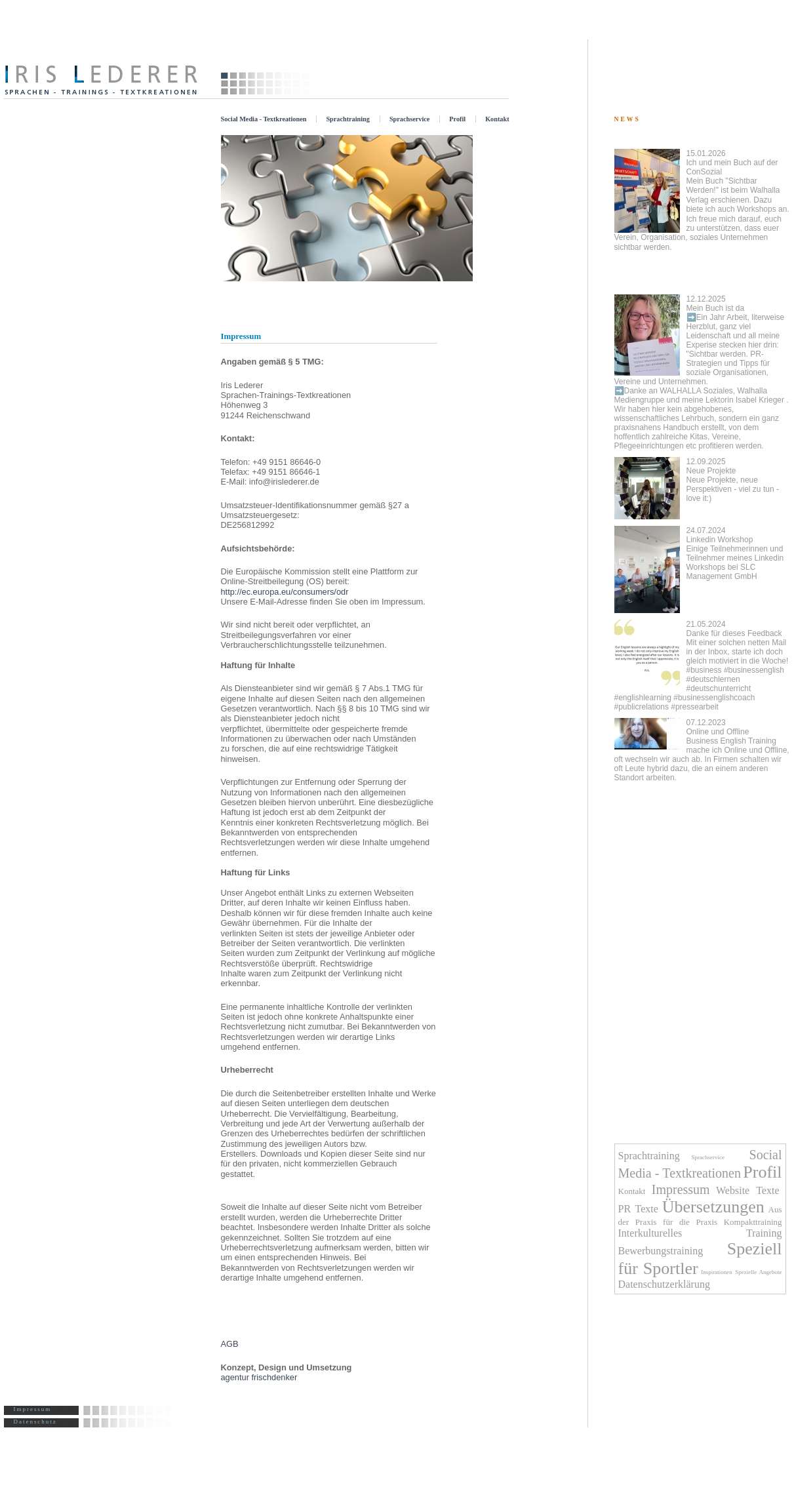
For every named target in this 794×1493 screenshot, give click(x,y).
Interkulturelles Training (700, 1233)
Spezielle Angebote (758, 1272)
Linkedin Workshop (735, 553)
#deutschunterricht (718, 688)
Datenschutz (35, 1421)
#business (704, 670)
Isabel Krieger (760, 400)
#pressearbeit (695, 706)
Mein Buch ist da (699, 344)
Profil (457, 119)
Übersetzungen (713, 1206)
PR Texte (638, 1208)
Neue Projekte (732, 480)
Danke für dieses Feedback (737, 643)
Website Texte (749, 1190)
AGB (230, 1344)
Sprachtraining (348, 119)
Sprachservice (409, 119)
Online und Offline (701, 750)
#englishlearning (642, 697)
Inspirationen (716, 1272)
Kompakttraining (753, 1222)
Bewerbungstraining (661, 1250)
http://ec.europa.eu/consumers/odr (285, 592)
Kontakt (497, 119)
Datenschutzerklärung (664, 1284)
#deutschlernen (713, 679)
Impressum (33, 1409)
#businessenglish (754, 670)
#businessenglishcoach (714, 697)
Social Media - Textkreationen (264, 119)
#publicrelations (641, 706)
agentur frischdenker (259, 1377)
